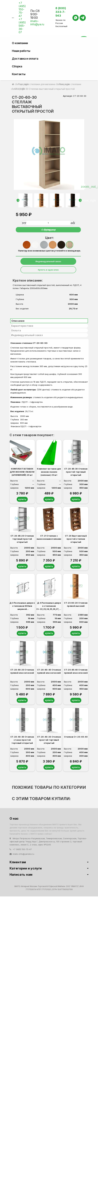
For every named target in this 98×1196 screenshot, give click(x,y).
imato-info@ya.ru (37, 22)
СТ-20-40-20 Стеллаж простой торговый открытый (49, 741)
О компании (20, 43)
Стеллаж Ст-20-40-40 (76, 738)
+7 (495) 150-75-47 (22, 9)
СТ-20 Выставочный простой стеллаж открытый (76, 539)
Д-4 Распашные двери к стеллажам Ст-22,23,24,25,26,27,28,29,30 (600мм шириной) (49, 607)
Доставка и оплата (25, 58)
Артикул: (67, 96)
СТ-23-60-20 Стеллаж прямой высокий (75, 605)
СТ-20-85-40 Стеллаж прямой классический (76, 672)
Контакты (18, 74)
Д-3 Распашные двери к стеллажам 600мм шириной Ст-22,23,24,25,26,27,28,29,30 (22, 607)
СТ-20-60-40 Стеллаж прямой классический (49, 672)
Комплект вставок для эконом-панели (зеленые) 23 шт (49, 472)
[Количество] (48, 222)
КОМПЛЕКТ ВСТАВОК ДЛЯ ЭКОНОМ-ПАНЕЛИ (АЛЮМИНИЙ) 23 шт (22, 472)
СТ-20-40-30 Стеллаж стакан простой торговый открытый (22, 741)
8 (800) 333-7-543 (60, 12)
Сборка (17, 66)
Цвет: (49, 238)
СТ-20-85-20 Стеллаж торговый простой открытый (22, 539)
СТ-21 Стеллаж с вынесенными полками (49, 538)
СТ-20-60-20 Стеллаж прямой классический (22, 672)
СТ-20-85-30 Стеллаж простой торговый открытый (75, 472)
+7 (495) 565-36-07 (22, 26)
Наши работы (21, 50)
